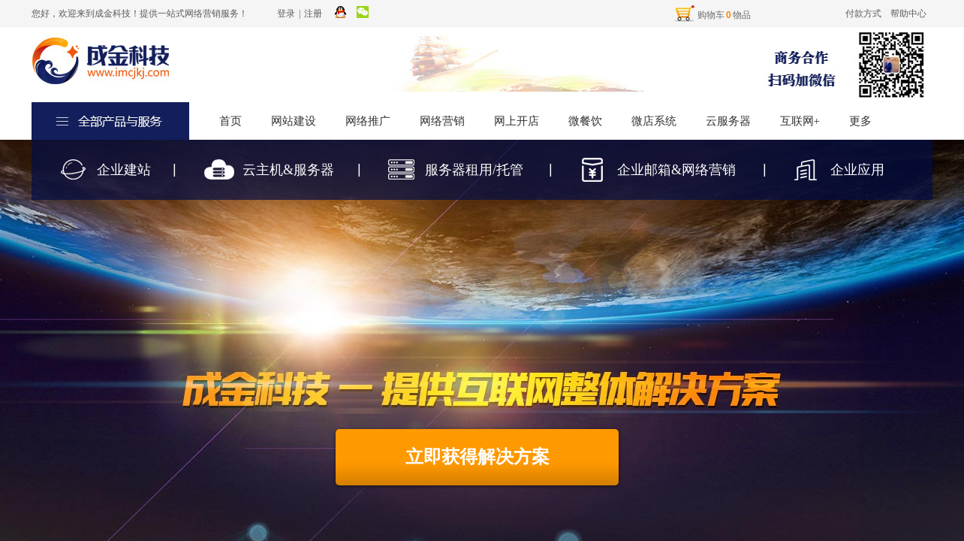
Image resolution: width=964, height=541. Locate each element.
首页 (230, 121)
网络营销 (442, 121)
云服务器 (728, 121)
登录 (286, 13)
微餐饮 (585, 121)
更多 (860, 121)
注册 (313, 13)
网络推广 (367, 121)
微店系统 (653, 121)
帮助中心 (908, 13)
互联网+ (800, 121)
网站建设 (293, 121)
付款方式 (863, 13)
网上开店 (516, 121)
